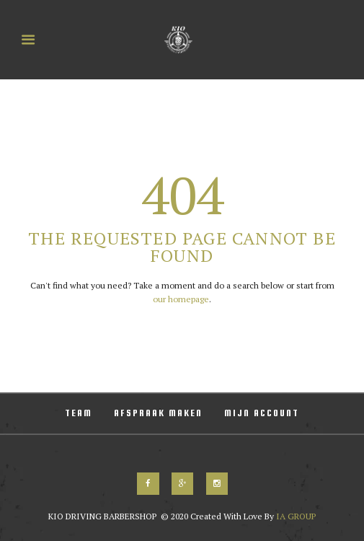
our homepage (181, 299)
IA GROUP (295, 516)
